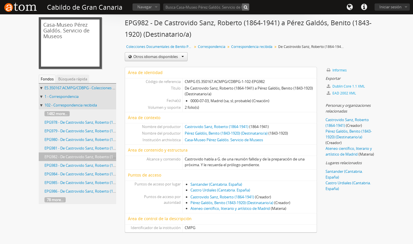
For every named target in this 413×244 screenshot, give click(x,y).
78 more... (55, 199)
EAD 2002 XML (341, 93)
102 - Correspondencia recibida (70, 105)
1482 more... (57, 113)
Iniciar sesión (390, 6)
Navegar (144, 6)
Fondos (47, 79)
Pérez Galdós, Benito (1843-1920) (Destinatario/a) (226, 133)
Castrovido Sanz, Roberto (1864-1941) (216, 126)
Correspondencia (211, 46)
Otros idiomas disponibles (158, 56)
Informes (337, 70)
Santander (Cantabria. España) (216, 184)
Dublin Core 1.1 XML (346, 86)
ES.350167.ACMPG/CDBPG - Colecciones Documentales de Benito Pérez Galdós (110, 87)
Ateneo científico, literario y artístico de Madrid (230, 208)
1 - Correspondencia (61, 96)
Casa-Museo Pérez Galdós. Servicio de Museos (224, 139)
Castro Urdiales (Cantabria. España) (220, 190)
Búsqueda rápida (72, 79)
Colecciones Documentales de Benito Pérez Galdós (160, 46)
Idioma (349, 7)
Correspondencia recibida (251, 46)
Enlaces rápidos (364, 7)
